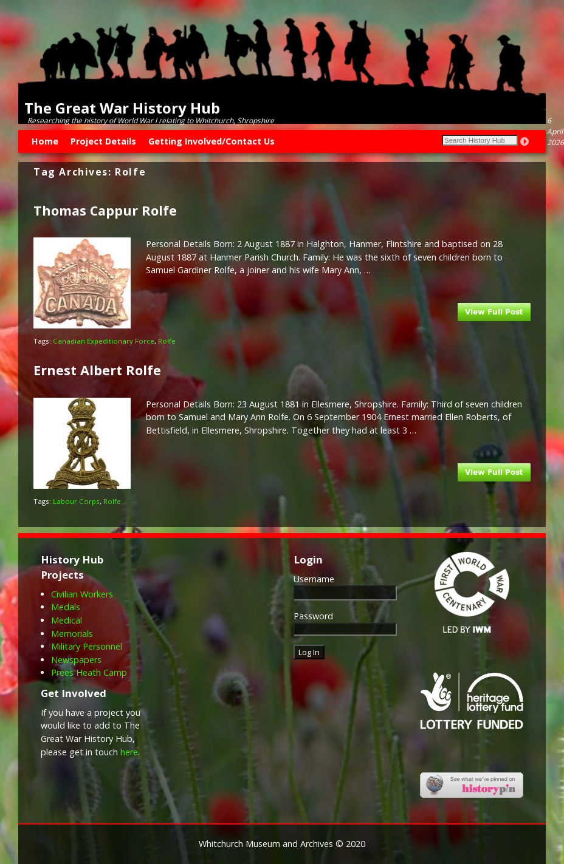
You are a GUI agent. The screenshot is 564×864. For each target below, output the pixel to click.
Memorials (72, 633)
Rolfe (167, 340)
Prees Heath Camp (89, 672)
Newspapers (76, 659)
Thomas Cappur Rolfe (105, 210)
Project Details (103, 141)
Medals (65, 607)
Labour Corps (76, 501)
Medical (66, 620)
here (129, 752)
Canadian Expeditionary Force (103, 340)
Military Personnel (86, 646)
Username (314, 579)
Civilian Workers (82, 594)
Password (313, 616)
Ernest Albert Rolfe (97, 370)
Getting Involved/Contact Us (211, 141)
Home (45, 141)
